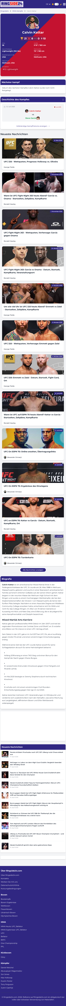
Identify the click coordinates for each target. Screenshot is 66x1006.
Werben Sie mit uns (9, 882)
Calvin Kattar (35, 111)
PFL (2, 947)
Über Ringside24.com (10, 875)
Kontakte (5, 879)
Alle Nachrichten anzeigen (33, 570)
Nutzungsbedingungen (11, 889)
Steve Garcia (30, 118)
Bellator (4, 937)
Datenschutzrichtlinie (10, 885)
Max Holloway (6, 978)
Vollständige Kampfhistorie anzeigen (33, 126)
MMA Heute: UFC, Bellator (12, 926)
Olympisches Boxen (9, 916)
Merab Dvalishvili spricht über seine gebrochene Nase (31, 845)
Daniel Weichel (7, 968)
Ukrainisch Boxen (8, 913)
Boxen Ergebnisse (8, 902)
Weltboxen (5, 906)
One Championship (9, 943)
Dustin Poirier (6, 981)
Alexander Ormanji (14, 457)
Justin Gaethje (7, 988)
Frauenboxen (6, 909)
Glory (3, 957)
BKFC (3, 940)
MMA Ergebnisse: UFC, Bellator (14, 930)
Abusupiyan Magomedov (11, 971)
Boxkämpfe (6, 899)
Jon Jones (5, 974)
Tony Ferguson (7, 984)
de (47, 4)
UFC (3, 933)
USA (4, 57)
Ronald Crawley (10, 204)
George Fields (9, 167)
